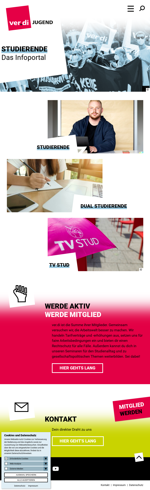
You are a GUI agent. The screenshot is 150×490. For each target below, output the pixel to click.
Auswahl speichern (26, 475)
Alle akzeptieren (26, 480)
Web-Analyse (15, 464)
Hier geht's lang (78, 441)
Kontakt (105, 485)
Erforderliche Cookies (19, 458)
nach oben (139, 457)
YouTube (55, 468)
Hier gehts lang (77, 368)
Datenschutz (136, 485)
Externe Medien (16, 469)
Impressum (119, 485)
